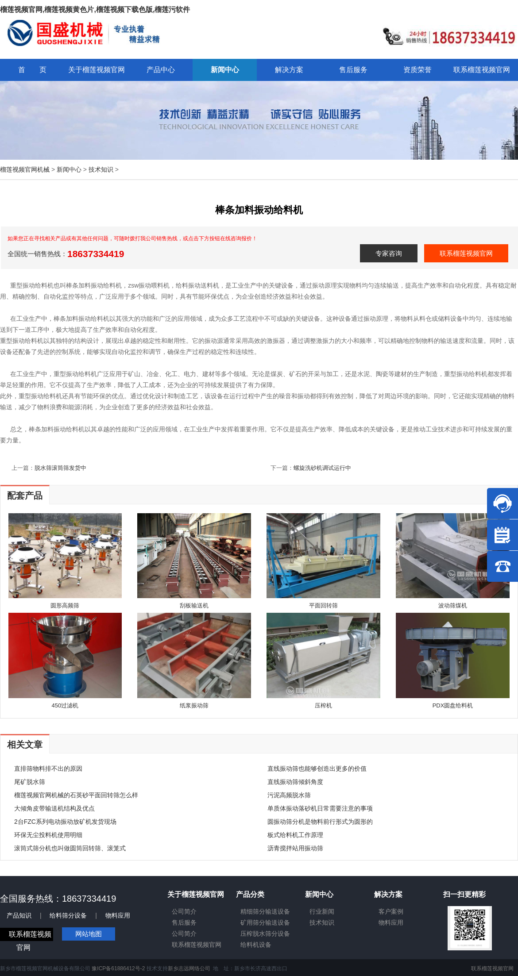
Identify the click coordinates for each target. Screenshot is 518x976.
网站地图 (88, 934)
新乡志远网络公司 (189, 968)
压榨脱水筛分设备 (265, 933)
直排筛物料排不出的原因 (48, 768)
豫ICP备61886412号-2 (118, 968)
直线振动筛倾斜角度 (295, 781)
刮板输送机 (194, 605)
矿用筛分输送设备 (265, 922)
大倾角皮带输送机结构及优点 (54, 808)
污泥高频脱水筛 (289, 795)
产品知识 (19, 915)
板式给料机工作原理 (295, 834)
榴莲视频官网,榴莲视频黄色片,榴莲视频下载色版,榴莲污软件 (95, 9)
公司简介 (184, 911)
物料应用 (117, 915)
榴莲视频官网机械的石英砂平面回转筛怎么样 (76, 795)
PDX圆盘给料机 (453, 705)
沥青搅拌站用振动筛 (295, 848)
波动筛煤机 (452, 605)
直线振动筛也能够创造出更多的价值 (317, 768)
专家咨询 (388, 253)
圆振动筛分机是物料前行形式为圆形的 (320, 821)
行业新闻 (321, 911)
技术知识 (101, 169)
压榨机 (323, 705)
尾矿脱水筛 (29, 781)
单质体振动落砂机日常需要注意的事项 (320, 808)
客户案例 (391, 911)
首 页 (32, 69)
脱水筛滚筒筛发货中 (60, 468)
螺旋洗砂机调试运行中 (322, 468)
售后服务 (184, 922)
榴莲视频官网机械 (25, 169)
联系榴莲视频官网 (466, 253)
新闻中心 (69, 169)
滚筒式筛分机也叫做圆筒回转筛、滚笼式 (70, 848)
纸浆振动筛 (194, 705)
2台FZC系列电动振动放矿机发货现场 (65, 821)
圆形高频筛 (64, 605)
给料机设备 (255, 944)
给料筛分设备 (68, 915)
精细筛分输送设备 (265, 911)
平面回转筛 (323, 605)
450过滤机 (65, 705)
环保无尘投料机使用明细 (48, 834)
